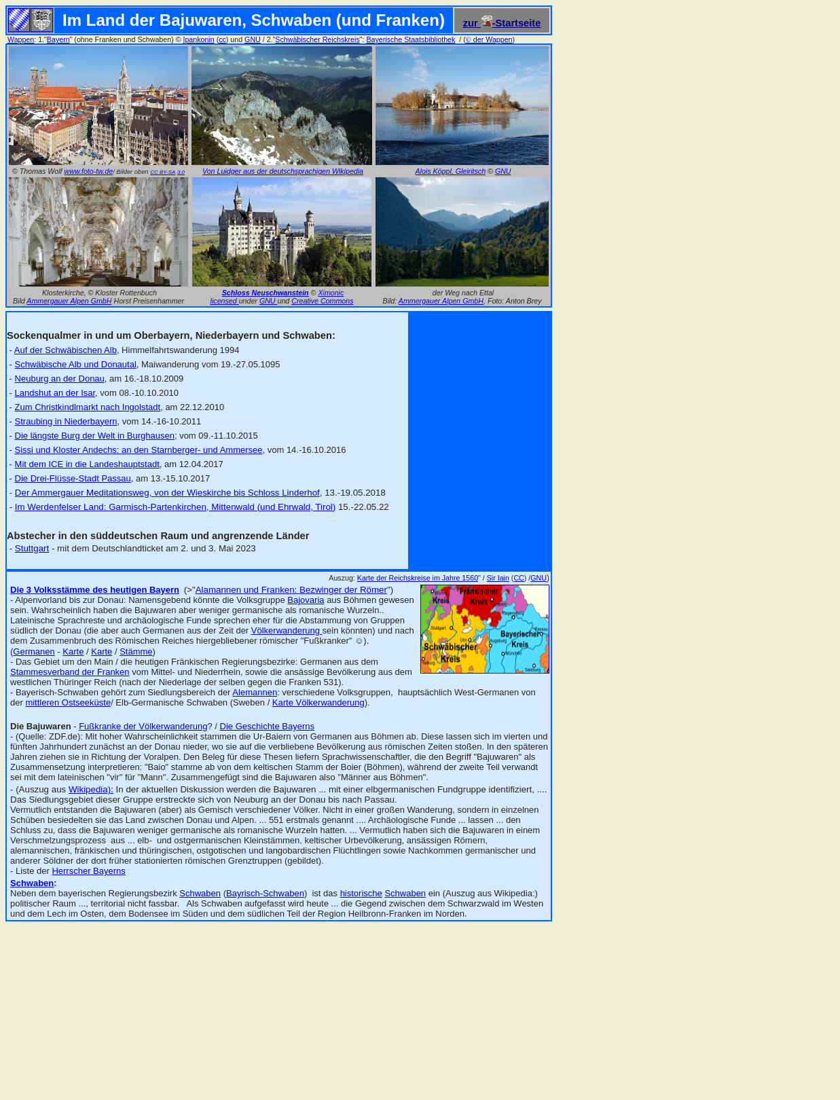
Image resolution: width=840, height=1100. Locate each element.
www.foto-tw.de (89, 171)
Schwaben (200, 893)
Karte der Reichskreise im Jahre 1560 (417, 578)
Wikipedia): (91, 789)
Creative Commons (322, 301)
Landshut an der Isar (55, 393)
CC (518, 578)
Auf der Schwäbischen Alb (65, 350)
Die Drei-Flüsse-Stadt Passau (73, 478)
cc (222, 39)
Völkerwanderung (287, 630)
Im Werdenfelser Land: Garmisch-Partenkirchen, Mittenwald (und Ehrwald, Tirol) (175, 507)
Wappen (20, 39)
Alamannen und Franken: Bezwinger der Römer (291, 590)
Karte (73, 651)
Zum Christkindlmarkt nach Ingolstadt (88, 407)
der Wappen (489, 39)
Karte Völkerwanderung (318, 702)
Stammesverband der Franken (70, 672)
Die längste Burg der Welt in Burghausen (95, 435)
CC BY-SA (162, 172)
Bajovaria (305, 600)
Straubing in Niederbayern (66, 421)
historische (361, 893)
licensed (225, 301)
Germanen (33, 651)
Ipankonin (198, 39)
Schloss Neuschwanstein (265, 293)
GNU (252, 39)
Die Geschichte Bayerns (267, 726)
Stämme (136, 651)
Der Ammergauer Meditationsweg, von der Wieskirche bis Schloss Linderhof (167, 493)
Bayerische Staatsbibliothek (410, 39)
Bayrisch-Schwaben (265, 893)
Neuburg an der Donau (60, 378)
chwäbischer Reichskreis (319, 39)
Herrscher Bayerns (88, 871)
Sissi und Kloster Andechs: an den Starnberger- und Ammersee (139, 450)
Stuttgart (32, 548)
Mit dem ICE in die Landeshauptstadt (87, 464)
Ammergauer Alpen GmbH (68, 301)
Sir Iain (498, 578)
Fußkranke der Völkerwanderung (143, 726)
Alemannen (254, 692)
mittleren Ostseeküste (68, 702)
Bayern (58, 39)
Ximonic (331, 293)
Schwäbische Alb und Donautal (75, 364)
